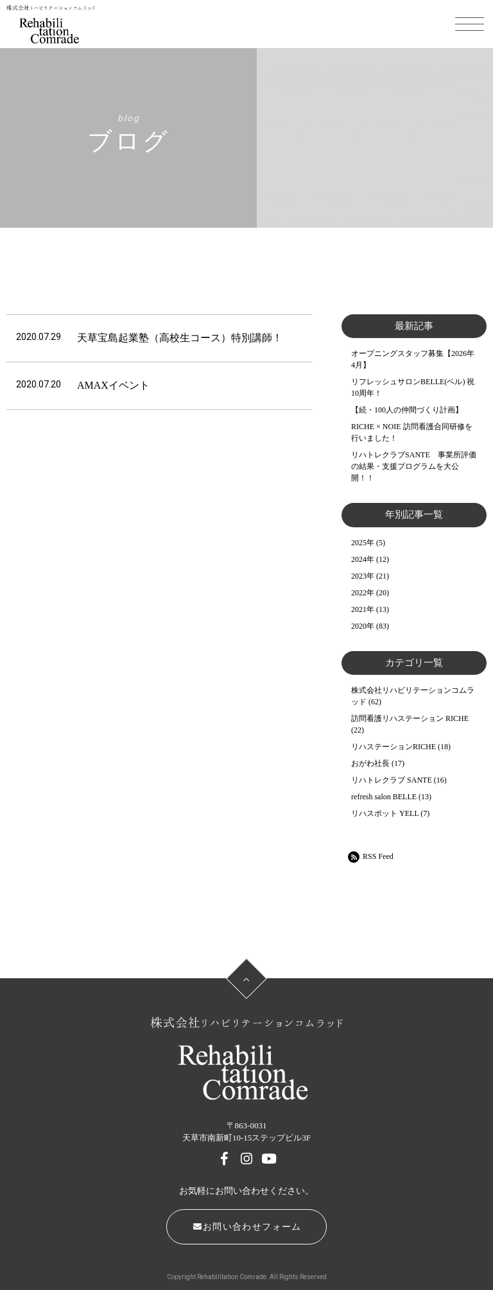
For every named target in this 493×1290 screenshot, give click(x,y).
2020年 (362, 626)
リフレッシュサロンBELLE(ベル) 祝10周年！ (412, 387)
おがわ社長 (370, 763)
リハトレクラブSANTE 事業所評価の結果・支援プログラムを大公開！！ (413, 466)
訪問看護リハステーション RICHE (410, 718)
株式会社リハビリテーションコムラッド (412, 696)
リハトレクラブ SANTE (391, 780)
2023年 (362, 576)
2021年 (362, 609)
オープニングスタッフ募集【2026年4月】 (412, 359)
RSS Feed (371, 857)
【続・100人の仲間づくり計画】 (407, 409)
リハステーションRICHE (393, 746)
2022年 (362, 592)
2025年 (362, 542)
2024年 (362, 559)
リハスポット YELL (385, 813)
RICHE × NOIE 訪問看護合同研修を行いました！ (411, 432)
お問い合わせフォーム (247, 1227)
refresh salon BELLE (384, 796)
